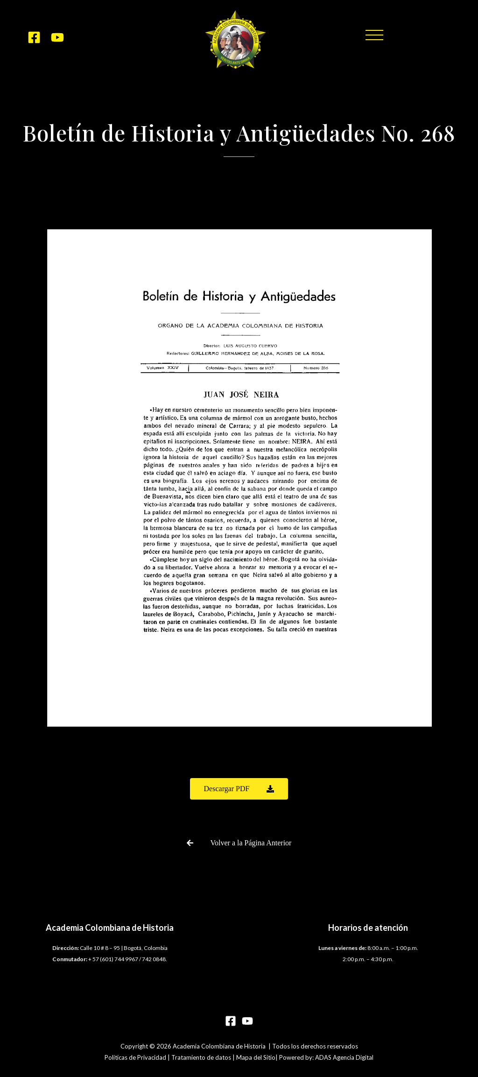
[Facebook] (34, 37)
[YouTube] (57, 37)
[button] (374, 35)
